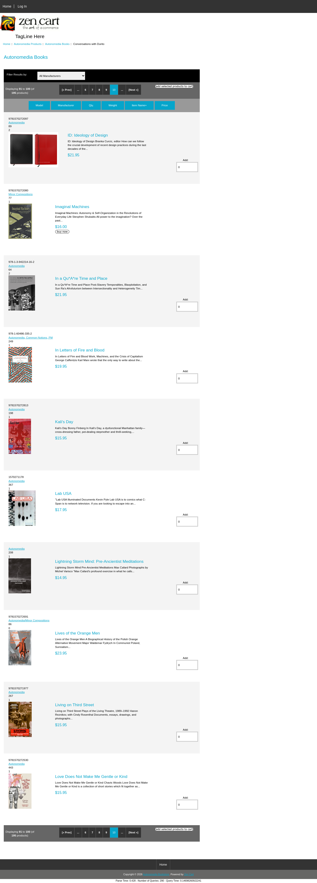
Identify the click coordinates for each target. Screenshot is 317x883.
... (78, 89)
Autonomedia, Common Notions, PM (30, 337)
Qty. (91, 105)
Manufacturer (66, 105)
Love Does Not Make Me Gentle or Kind (91, 776)
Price (165, 105)
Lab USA (63, 493)
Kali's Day (64, 421)
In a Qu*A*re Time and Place (81, 278)
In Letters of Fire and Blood (80, 350)
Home (7, 6)
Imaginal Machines (72, 206)
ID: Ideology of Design (88, 135)
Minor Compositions (20, 194)
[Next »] (133, 89)
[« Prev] (66, 89)
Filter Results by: (17, 74)
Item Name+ (139, 105)
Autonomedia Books (57, 43)
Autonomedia (16, 122)
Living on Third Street (74, 704)
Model (39, 105)
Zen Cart (189, 874)
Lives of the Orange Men (77, 633)
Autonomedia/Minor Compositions (28, 620)
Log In (22, 6)
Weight (113, 105)
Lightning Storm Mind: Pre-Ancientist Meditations (99, 561)
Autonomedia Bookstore (156, 874)
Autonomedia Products (27, 43)
